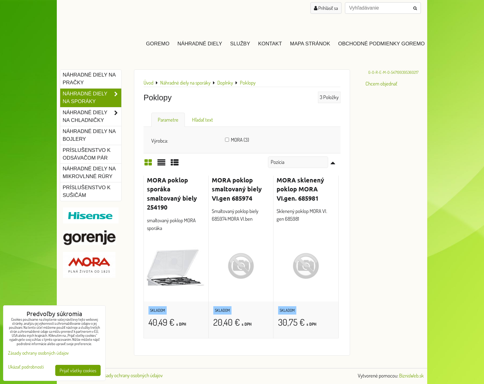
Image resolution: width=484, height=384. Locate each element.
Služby (240, 44)
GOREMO (157, 44)
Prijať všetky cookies (78, 370)
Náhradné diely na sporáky (92, 98)
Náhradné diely (199, 44)
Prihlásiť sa (326, 8)
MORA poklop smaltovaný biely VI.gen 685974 (237, 189)
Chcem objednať (381, 83)
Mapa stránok (310, 44)
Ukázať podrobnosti (26, 366)
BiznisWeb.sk (411, 375)
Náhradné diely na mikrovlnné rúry (89, 172)
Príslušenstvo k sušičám (87, 191)
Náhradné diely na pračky (89, 79)
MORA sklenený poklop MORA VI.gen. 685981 (300, 189)
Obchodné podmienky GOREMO (381, 44)
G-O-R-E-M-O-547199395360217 (393, 72)
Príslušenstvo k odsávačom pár (87, 154)
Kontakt (270, 44)
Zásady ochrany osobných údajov (131, 375)
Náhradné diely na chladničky (92, 116)
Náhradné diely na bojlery (89, 135)
